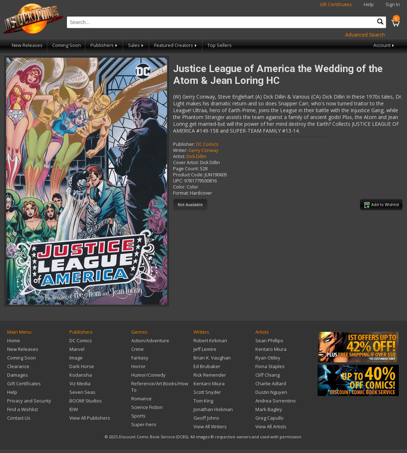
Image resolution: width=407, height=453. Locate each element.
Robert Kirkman (210, 340)
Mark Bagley (268, 409)
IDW (73, 409)
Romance (141, 398)
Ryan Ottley (267, 357)
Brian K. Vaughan (212, 357)
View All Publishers (89, 418)
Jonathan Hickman (213, 409)
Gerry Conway (203, 150)
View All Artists (270, 426)
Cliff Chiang (267, 375)
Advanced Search (365, 34)
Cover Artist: (186, 162)
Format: (181, 193)
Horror (138, 366)
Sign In (393, 4)
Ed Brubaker (206, 366)
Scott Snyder (207, 392)
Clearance (18, 366)
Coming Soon (66, 45)
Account (384, 45)
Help (369, 4)
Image (76, 357)
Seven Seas (82, 392)
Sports (138, 416)
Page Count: (186, 169)
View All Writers (210, 426)
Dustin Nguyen (271, 392)
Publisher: (184, 144)
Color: (179, 187)
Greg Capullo (269, 418)
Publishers (104, 45)
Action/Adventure (150, 340)
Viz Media (79, 383)
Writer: (180, 150)
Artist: (179, 156)
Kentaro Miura (209, 383)
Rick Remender (209, 375)
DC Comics (207, 144)
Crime (137, 349)
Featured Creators (176, 45)
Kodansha (80, 375)
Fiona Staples (270, 366)
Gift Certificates (336, 4)
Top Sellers (219, 45)
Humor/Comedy (148, 375)
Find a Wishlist (22, 409)
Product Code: (188, 175)
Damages (17, 375)
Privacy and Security (29, 400)
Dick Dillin (196, 156)
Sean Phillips (269, 340)
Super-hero (143, 424)
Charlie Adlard (270, 383)
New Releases (27, 45)
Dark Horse (81, 366)
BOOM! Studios (85, 400)
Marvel (76, 349)
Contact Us (18, 418)
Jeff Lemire (204, 349)
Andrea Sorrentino (275, 400)
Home (13, 340)
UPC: (178, 181)
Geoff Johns (206, 418)
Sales (136, 45)
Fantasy (139, 357)
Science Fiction (147, 407)
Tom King (203, 400)
